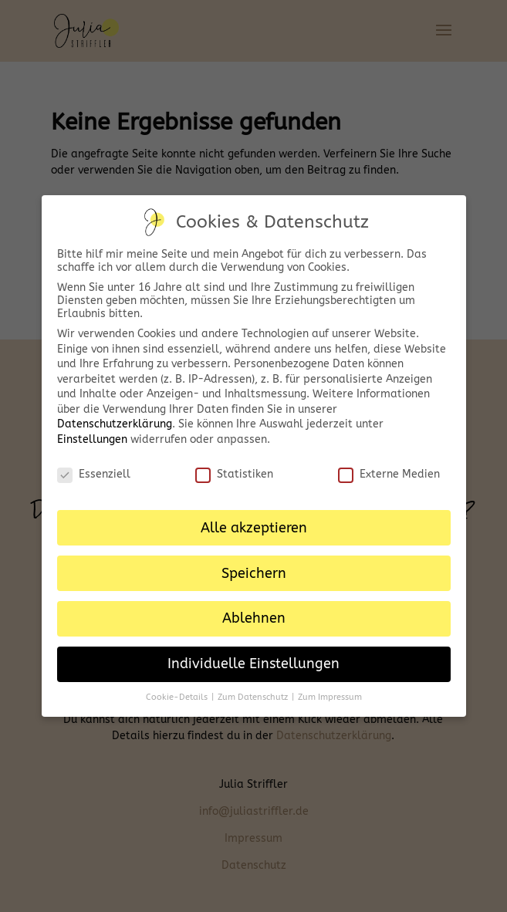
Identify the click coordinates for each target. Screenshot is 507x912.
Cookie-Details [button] (178, 697)
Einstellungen (92, 439)
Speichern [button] (253, 574)
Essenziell (93, 474)
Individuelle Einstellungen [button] (253, 664)
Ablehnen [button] (254, 618)
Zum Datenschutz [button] (254, 697)
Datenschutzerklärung (114, 424)
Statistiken (234, 474)
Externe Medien (389, 474)
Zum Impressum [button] (330, 697)
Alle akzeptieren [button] (254, 528)
